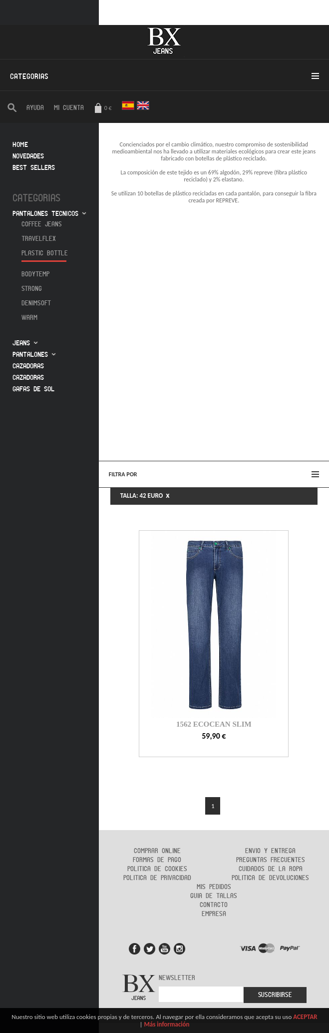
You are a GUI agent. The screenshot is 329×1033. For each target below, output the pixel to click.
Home (20, 144)
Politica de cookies (157, 869)
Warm (29, 318)
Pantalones (30, 354)
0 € (103, 108)
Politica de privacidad (157, 878)
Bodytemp (35, 274)
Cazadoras (28, 366)
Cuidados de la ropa (271, 869)
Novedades (28, 156)
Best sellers (33, 167)
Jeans (21, 343)
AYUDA (35, 108)
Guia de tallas (213, 896)
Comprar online (157, 851)
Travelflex (38, 239)
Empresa (214, 914)
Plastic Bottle (44, 253)
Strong (31, 289)
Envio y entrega (270, 851)
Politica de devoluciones (270, 878)
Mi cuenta (69, 108)
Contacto (214, 905)
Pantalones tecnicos (45, 213)
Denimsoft (36, 303)
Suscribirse (275, 995)
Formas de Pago (157, 860)
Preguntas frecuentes (270, 860)
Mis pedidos (214, 887)
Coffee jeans (41, 224)
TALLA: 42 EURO (145, 495)
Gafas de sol (33, 389)
